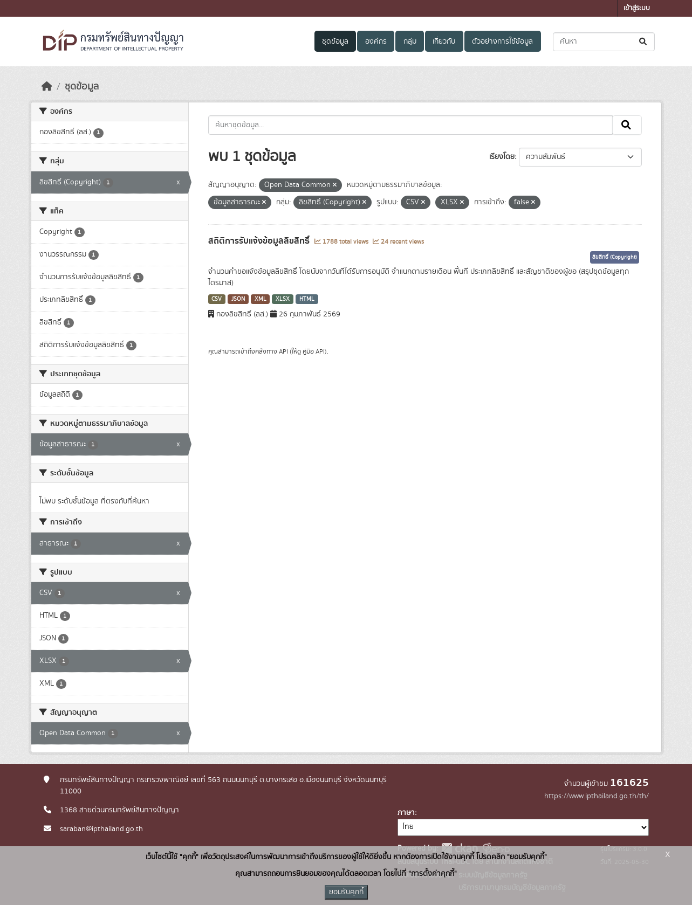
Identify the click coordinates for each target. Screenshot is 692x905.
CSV (216, 299)
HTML (306, 299)
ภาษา (406, 812)
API (283, 351)
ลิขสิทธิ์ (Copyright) (614, 257)
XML (260, 299)
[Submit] (643, 41)
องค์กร (376, 41)
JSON (238, 299)
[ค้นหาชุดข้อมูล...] (604, 41)
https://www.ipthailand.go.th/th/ (596, 796)
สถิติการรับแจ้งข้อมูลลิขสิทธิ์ (260, 241)
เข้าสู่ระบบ (637, 8)
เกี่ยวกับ (444, 41)
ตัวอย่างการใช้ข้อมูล (502, 41)
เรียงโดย (502, 156)
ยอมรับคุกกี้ (346, 892)
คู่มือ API (314, 351)
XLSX (283, 299)
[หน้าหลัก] (47, 87)
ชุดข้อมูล (335, 41)
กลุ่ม (409, 41)
